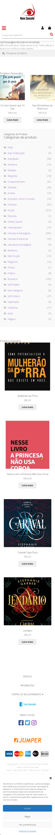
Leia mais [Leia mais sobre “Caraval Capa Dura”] (27, 563)
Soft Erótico (14, 296)
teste (10, 313)
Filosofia (12, 216)
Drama (11, 193)
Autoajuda (13, 158)
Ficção (11, 210)
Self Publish (14, 284)
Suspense (13, 307)
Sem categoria (15, 290)
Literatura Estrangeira (19, 233)
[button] (50, 778)
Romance (13, 279)
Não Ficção (14, 256)
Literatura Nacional (18, 239)
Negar (28, 816)
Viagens (12, 319)
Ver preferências (27, 824)
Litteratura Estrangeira (19, 244)
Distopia (12, 187)
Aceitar (27, 808)
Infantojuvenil (15, 227)
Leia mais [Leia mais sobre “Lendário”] (27, 642)
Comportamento (16, 181)
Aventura (12, 164)
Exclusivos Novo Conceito (21, 199)
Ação (10, 147)
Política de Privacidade (27, 831)
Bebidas (12, 170)
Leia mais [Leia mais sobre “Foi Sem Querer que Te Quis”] (12, 119)
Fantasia (12, 204)
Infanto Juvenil (15, 221)
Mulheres (13, 250)
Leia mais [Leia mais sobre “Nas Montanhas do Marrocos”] (42, 119)
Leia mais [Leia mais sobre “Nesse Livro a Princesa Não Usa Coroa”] (27, 485)
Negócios (13, 261)
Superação (13, 301)
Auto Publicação (16, 153)
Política (11, 273)
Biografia (12, 176)
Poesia (11, 267)
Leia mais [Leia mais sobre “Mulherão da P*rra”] (27, 407)
